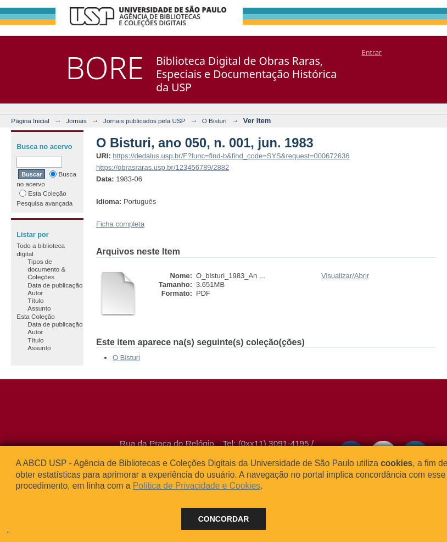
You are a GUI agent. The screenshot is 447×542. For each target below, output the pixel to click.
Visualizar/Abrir (345, 276)
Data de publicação (54, 285)
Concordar (223, 519)
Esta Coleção (42, 193)
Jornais (76, 120)
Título (35, 300)
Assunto (39, 308)
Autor (35, 292)
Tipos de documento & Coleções (46, 269)
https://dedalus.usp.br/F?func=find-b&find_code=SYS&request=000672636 (231, 156)
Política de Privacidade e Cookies (196, 485)
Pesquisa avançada (44, 203)
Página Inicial (30, 120)
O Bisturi (214, 120)
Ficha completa (120, 224)
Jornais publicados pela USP (144, 120)
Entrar (372, 52)
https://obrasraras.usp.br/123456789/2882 (162, 167)
